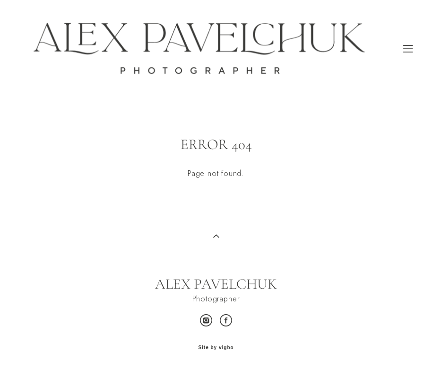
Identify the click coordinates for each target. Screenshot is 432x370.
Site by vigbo (215, 347)
